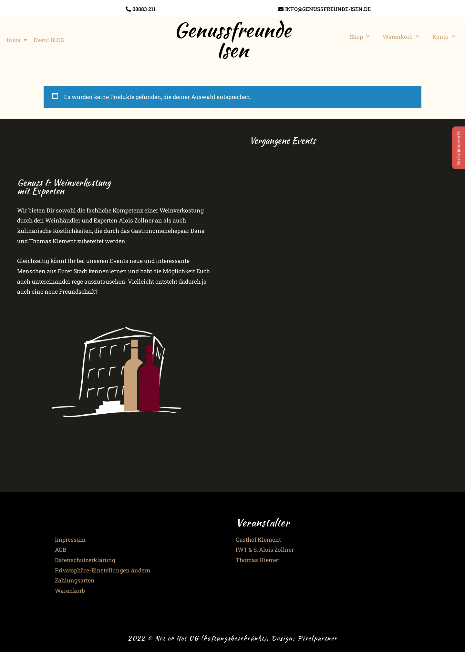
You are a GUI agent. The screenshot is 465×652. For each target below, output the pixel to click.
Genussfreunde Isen (232, 39)
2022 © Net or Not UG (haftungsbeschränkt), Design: (212, 638)
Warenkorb (401, 36)
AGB (60, 549)
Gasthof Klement (258, 539)
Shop (360, 36)
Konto (443, 36)
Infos (16, 40)
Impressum (70, 539)
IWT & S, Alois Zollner (265, 549)
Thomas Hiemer (257, 560)
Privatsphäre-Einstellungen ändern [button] (102, 570)
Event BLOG (49, 40)
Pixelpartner (317, 638)
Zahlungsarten (75, 580)
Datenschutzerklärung (85, 560)
